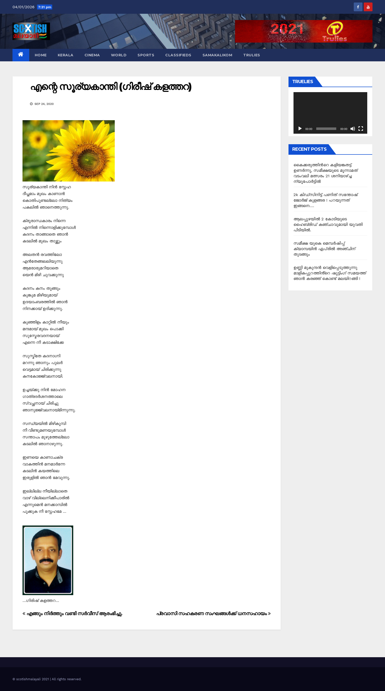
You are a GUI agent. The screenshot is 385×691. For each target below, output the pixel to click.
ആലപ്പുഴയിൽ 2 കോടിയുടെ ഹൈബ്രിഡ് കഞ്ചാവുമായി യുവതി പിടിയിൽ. (328, 224)
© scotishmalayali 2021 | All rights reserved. (47, 679)
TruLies (251, 55)
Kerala (66, 55)
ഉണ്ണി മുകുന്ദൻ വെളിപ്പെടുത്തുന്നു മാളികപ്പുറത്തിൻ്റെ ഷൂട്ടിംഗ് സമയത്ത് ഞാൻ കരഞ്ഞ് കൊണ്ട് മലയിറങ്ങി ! (330, 273)
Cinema (92, 55)
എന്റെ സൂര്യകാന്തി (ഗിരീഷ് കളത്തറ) (111, 86)
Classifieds (178, 55)
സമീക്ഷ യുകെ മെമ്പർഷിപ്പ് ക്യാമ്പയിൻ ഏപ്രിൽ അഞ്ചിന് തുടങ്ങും (325, 249)
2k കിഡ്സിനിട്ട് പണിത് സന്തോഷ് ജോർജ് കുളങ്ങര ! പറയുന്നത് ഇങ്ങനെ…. (326, 200)
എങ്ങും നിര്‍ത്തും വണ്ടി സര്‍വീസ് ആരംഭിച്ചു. (72, 613)
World (119, 55)
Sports (146, 55)
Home (41, 55)
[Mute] (352, 128)
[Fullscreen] (360, 128)
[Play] (300, 128)
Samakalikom (217, 55)
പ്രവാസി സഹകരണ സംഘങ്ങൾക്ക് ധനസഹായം (213, 613)
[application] (331, 113)
